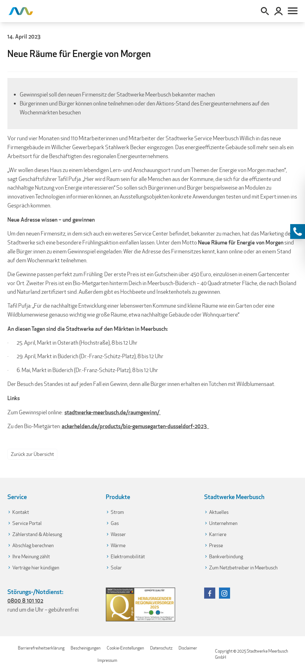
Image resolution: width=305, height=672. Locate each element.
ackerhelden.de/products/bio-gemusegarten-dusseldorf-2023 (135, 426)
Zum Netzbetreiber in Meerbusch (243, 567)
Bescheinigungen (86, 648)
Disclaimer (188, 648)
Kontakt (20, 512)
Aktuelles (219, 512)
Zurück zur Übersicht (32, 454)
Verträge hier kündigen (35, 567)
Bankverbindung (226, 556)
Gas (115, 523)
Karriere (217, 534)
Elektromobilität (128, 556)
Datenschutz (161, 648)
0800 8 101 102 (25, 600)
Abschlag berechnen (33, 545)
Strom (117, 512)
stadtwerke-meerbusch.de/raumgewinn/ (112, 412)
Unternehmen (223, 523)
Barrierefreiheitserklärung (41, 648)
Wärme (118, 545)
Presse (216, 545)
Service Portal (27, 523)
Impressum (107, 660)
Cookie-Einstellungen (125, 648)
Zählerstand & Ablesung (37, 534)
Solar (116, 567)
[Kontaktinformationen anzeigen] (297, 231)
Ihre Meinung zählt (31, 556)
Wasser (118, 534)
